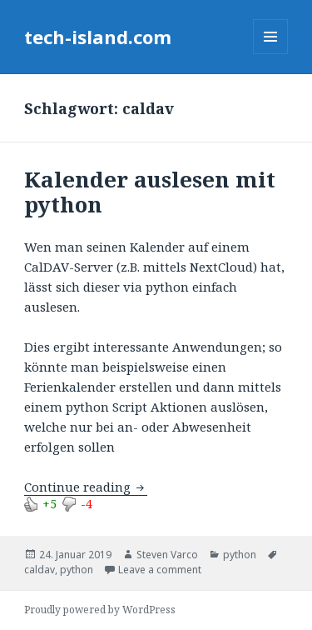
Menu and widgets (271, 53)
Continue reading (85, 486)
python (239, 555)
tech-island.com (97, 36)
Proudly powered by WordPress (100, 609)
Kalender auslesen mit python (149, 191)
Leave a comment (159, 569)
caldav (39, 569)
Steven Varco (167, 555)
